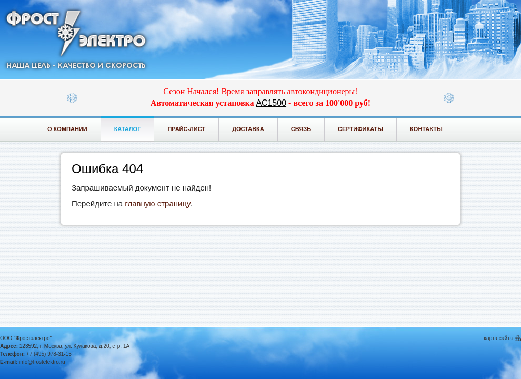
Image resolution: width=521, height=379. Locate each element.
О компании (67, 129)
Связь (301, 129)
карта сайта (498, 338)
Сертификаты (360, 129)
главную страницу (157, 203)
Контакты (426, 129)
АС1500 (271, 102)
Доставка (248, 129)
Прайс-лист (186, 129)
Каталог (127, 129)
